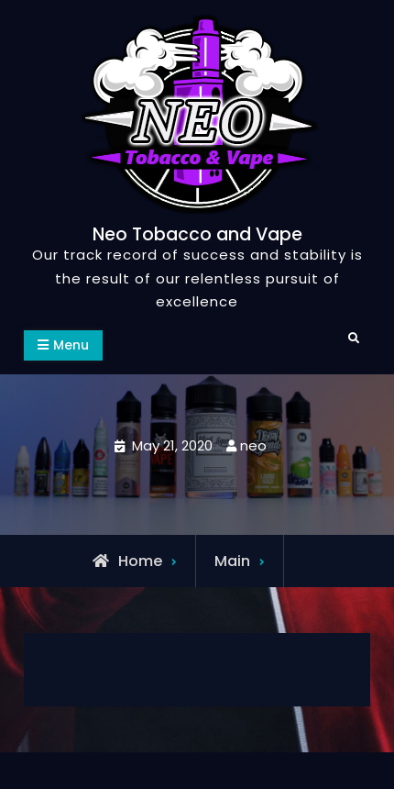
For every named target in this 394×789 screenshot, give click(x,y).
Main (232, 561)
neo (253, 445)
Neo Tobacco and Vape (197, 234)
